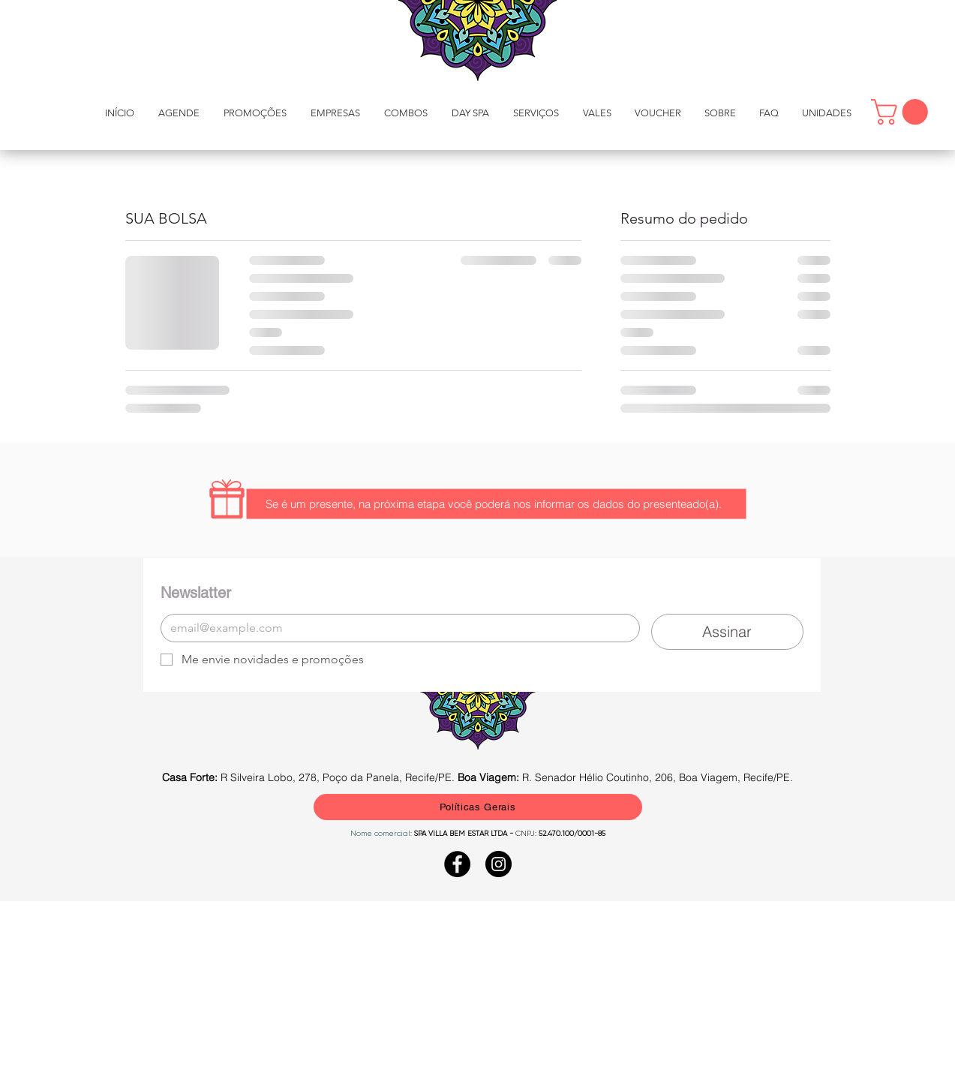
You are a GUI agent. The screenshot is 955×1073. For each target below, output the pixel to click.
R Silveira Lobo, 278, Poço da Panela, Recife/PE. (310, 777)
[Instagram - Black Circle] (498, 864)
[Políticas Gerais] (478, 807)
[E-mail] (395, 628)
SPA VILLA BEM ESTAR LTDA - (464, 833)
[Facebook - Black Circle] (457, 864)
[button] (536, 113)
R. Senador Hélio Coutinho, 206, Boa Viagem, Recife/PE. (625, 777)
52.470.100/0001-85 (570, 833)
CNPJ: (525, 833)
